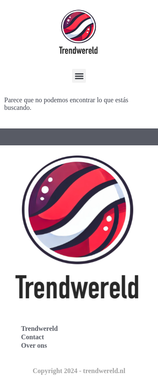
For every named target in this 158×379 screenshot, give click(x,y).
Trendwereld (39, 328)
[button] (79, 76)
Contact (32, 337)
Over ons (34, 345)
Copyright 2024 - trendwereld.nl (79, 370)
